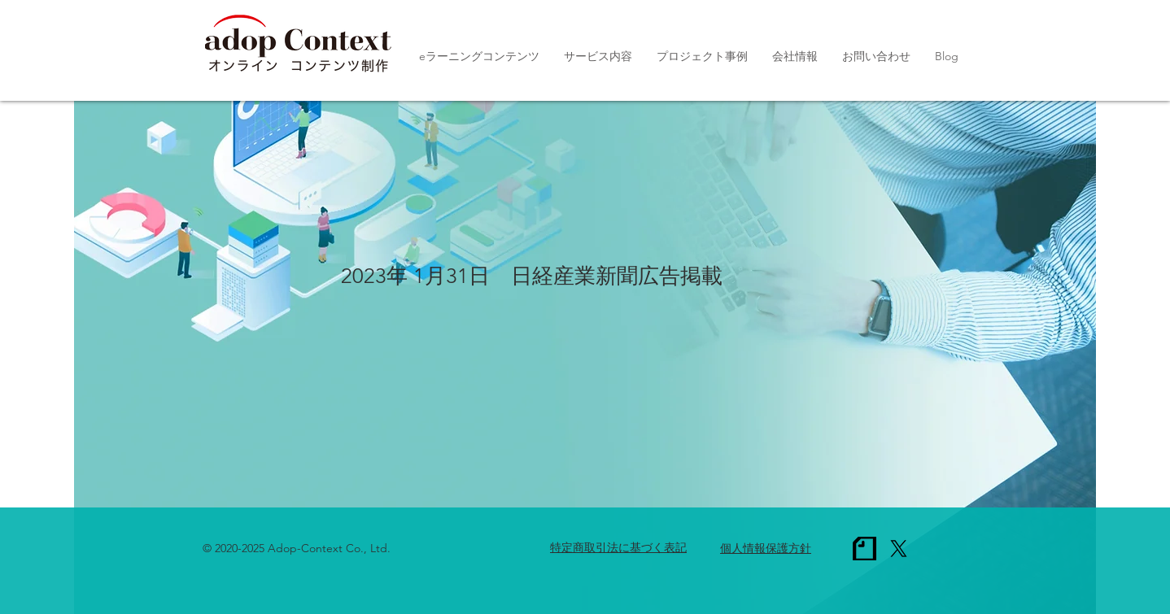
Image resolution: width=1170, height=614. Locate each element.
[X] (898, 548)
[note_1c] (864, 548)
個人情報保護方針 (765, 548)
